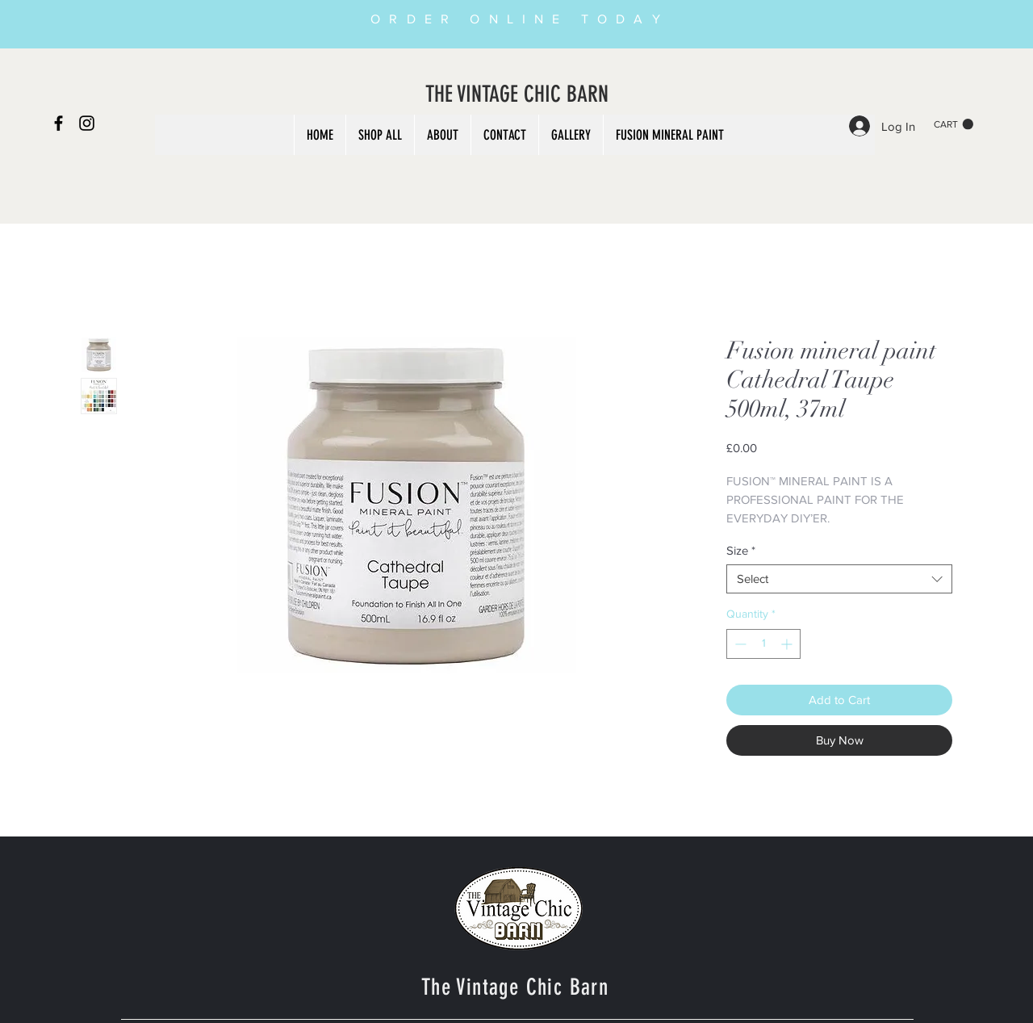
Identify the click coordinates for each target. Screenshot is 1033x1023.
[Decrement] (739, 644)
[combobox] (839, 578)
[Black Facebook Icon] (58, 123)
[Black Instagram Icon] (87, 123)
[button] (953, 124)
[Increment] (788, 644)
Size (740, 550)
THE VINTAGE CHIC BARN (517, 94)
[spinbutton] (763, 644)
